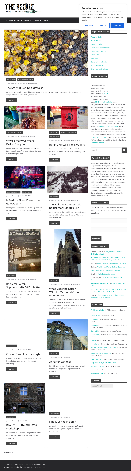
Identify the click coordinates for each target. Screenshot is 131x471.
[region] (103, 17)
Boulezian (94, 319)
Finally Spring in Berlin (62, 421)
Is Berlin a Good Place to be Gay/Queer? (23, 201)
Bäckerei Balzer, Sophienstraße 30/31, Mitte (23, 285)
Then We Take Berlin (98, 366)
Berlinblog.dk (96, 257)
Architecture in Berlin (99, 310)
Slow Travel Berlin (97, 359)
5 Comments (75, 284)
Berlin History (11, 79)
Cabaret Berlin (96, 325)
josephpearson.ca (97, 143)
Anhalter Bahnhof (60, 361)
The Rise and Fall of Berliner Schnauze (111, 267)
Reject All (103, 25)
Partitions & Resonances (99, 283)
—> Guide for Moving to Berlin (18, 20)
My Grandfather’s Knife (103, 102)
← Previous (8, 452)
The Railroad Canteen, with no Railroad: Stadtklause (65, 206)
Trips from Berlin (97, 65)
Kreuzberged (95, 344)
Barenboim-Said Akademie (108, 126)
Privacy (38, 20)
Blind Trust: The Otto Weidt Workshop (22, 426)
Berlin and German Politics (100, 48)
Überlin (93, 370)
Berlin (106, 94)
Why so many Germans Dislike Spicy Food (20, 142)
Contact (47, 20)
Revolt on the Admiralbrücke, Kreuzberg (111, 263)
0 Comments (32, 83)
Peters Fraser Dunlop (98, 137)
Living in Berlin (26, 192)
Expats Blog (95, 331)
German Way (95, 335)
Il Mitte (93, 340)
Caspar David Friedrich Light (23, 354)
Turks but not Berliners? (113, 270)
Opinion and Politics (98, 51)
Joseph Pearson (12, 83)
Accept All (117, 25)
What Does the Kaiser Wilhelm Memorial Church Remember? (65, 292)
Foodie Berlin (11, 276)
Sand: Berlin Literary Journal (101, 353)
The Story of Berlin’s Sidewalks (24, 88)
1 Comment (32, 136)
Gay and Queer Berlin (13, 192)
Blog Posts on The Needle (26, 79)
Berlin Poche (95, 316)
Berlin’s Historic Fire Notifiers (67, 144)
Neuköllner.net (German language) (103, 347)
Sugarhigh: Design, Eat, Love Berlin (103, 363)
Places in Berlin (54, 136)
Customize (89, 25)
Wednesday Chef (97, 373)
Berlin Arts (95, 55)
